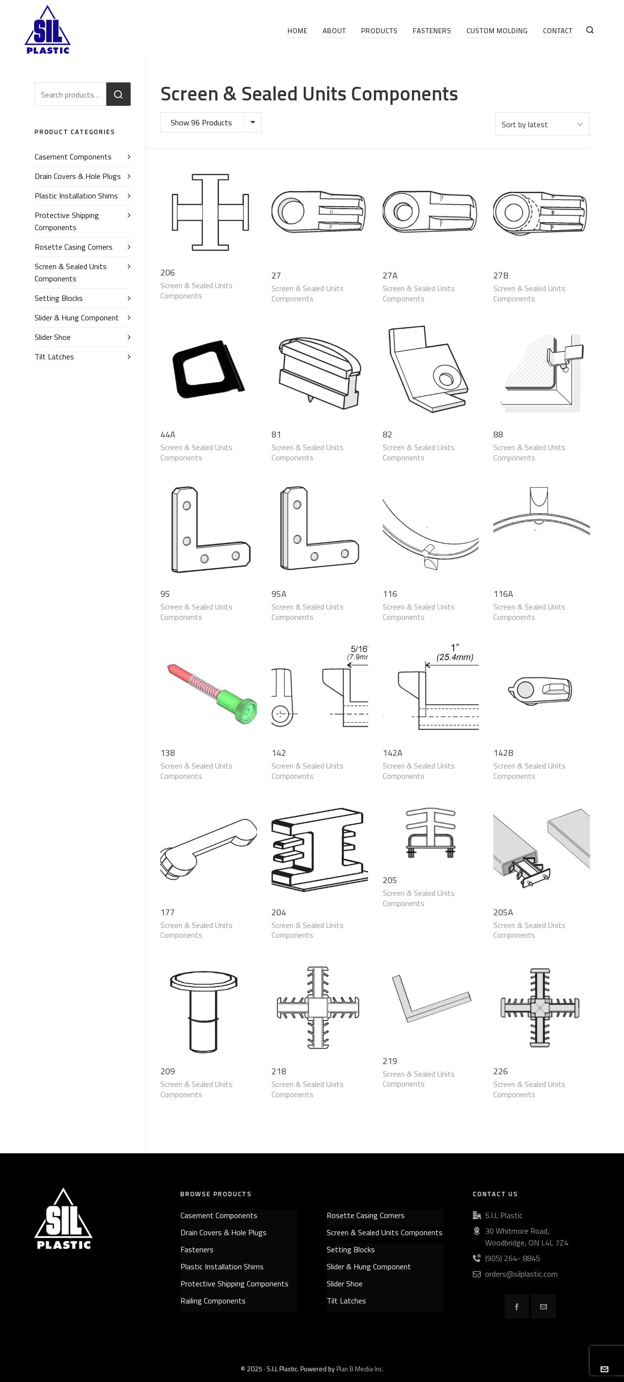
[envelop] (543, 1306)
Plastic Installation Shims (76, 195)
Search (118, 94)
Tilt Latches (54, 356)
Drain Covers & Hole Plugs (78, 176)
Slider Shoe (53, 337)
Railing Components (213, 1300)
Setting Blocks (59, 298)
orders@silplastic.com (521, 1274)
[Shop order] (542, 124)
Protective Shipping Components (67, 221)
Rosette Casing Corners (74, 247)
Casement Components (73, 156)
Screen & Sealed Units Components (196, 290)
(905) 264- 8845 (512, 1258)
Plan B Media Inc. (360, 1368)
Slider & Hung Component (77, 317)
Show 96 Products (201, 122)
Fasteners (197, 1249)
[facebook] (517, 1306)
